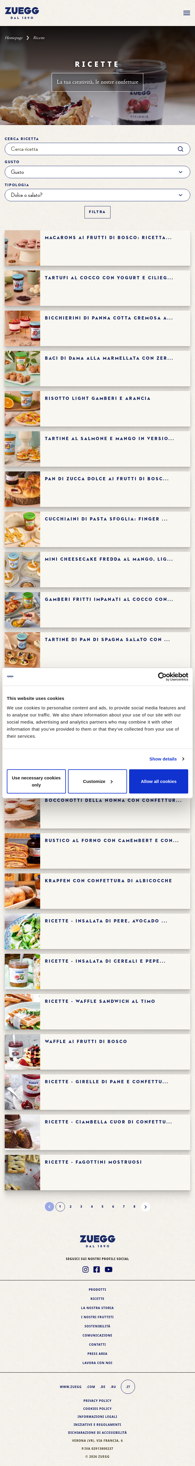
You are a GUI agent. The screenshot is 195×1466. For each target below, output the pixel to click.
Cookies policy (97, 1409)
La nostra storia (97, 1308)
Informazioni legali (97, 1417)
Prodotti (97, 1289)
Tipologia (17, 185)
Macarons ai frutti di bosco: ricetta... (108, 238)
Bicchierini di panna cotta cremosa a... (109, 318)
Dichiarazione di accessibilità (97, 1433)
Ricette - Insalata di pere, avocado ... (106, 921)
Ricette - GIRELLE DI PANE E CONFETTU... (107, 1082)
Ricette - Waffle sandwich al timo (100, 1001)
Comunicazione (98, 1335)
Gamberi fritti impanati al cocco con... (109, 599)
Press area (97, 1354)
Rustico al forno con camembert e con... (112, 841)
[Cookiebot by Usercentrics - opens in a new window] (162, 676)
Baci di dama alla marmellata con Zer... (109, 358)
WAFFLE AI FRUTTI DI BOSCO (86, 1042)
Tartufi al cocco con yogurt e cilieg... (109, 278)
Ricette (98, 1299)
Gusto (12, 162)
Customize (98, 781)
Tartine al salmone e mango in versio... (110, 439)
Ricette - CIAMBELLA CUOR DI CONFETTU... (109, 1122)
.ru (113, 1387)
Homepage (13, 37)
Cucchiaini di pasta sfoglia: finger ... (106, 519)
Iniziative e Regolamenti (97, 1425)
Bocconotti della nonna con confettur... (113, 800)
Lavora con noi (97, 1363)
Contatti (97, 1344)
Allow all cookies (159, 781)
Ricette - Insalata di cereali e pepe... (105, 961)
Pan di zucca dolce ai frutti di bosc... (107, 479)
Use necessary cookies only (36, 781)
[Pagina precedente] (49, 1207)
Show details (163, 758)
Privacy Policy (97, 1401)
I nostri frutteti (97, 1317)
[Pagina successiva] (145, 1207)
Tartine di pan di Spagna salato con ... (107, 640)
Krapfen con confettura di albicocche (109, 881)
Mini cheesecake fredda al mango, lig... (109, 559)
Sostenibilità (97, 1326)
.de (102, 1387)
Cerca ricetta (22, 139)
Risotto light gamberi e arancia (98, 398)
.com (91, 1387)
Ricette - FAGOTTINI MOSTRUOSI (93, 1162)
